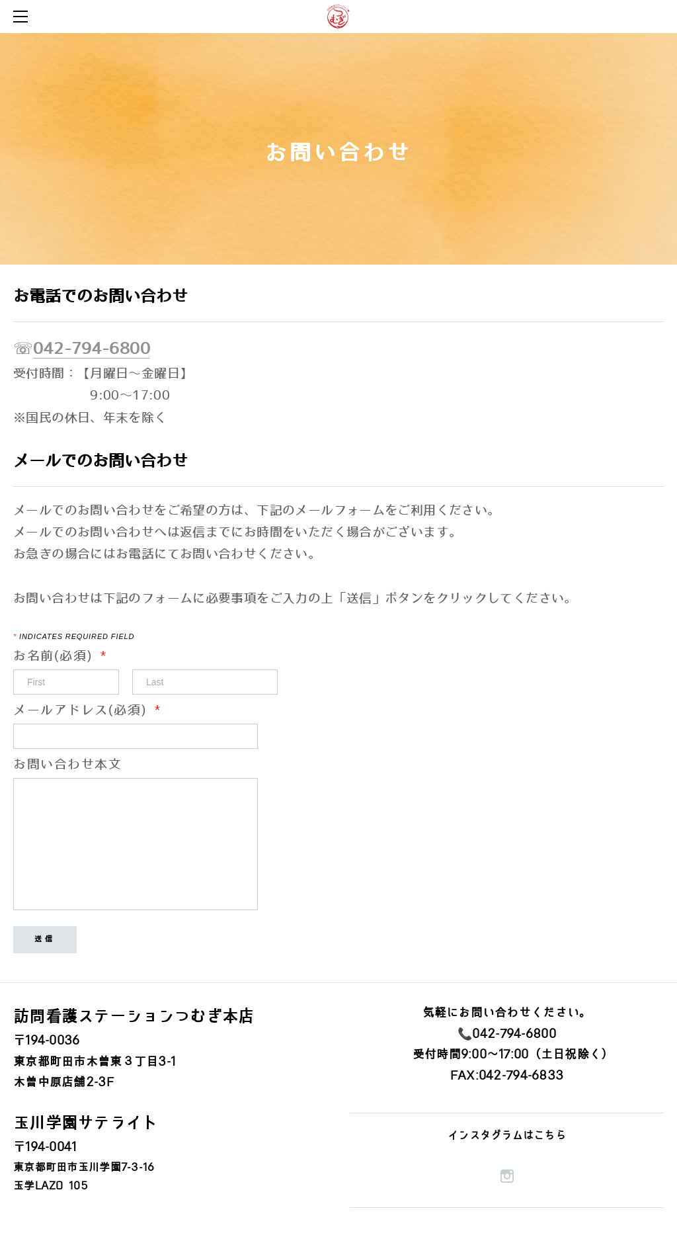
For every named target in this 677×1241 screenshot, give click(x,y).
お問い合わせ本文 (67, 765)
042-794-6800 (91, 349)
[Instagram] (507, 1176)
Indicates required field (73, 636)
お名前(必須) (66, 656)
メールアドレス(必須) (87, 711)
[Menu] (23, 16)
